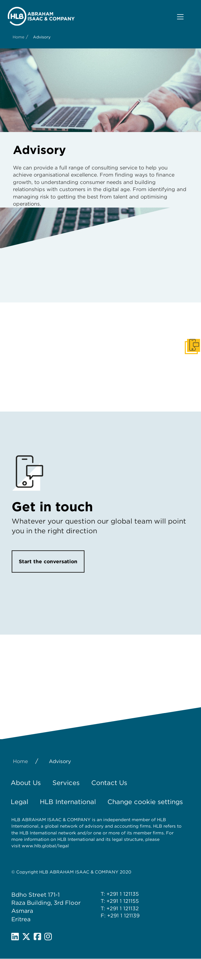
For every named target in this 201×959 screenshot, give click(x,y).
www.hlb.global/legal (45, 845)
